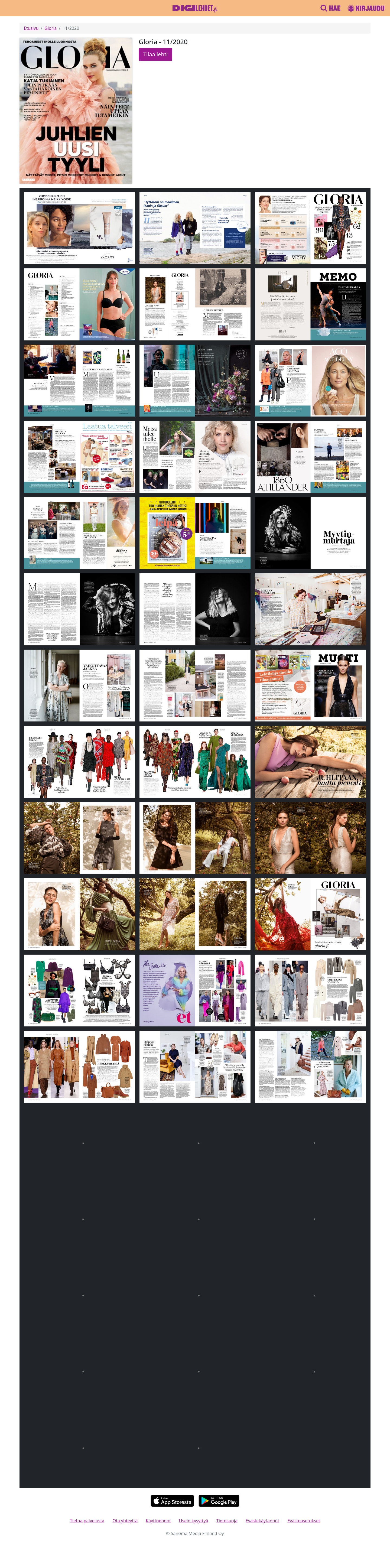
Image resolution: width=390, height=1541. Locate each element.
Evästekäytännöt (262, 1521)
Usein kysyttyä (193, 1521)
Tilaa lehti (155, 54)
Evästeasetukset (303, 1521)
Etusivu (31, 28)
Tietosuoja (227, 1521)
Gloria (50, 28)
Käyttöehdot (158, 1521)
